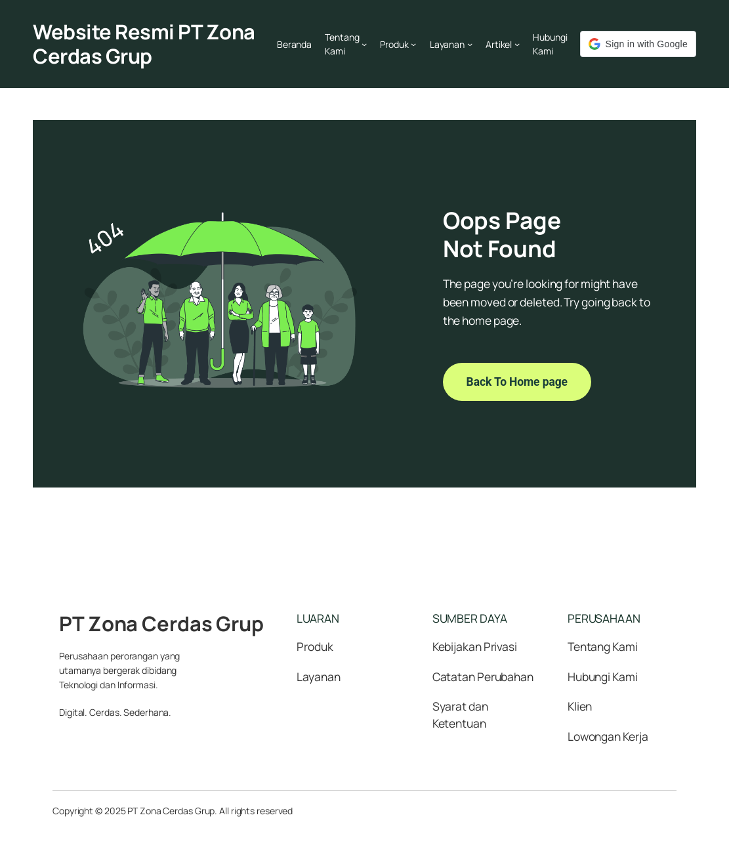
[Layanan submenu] (469, 44)
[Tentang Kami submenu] (364, 44)
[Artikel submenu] (517, 44)
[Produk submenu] (413, 44)
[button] (638, 44)
